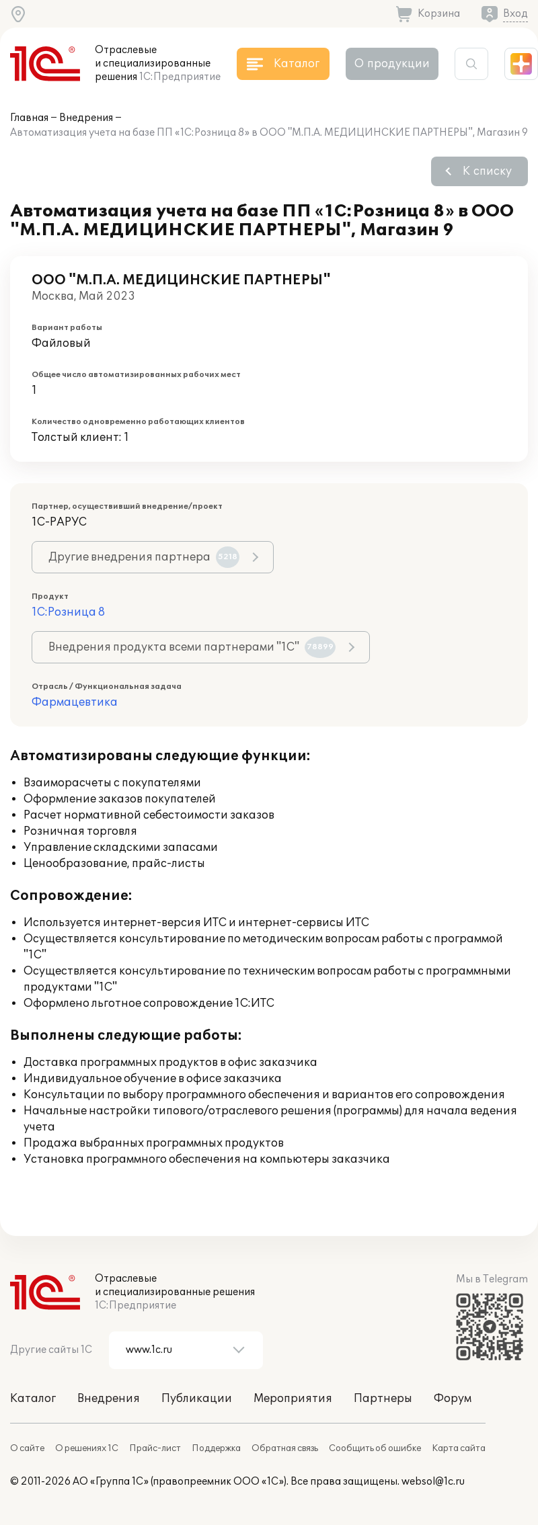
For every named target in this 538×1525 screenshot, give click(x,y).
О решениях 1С (86, 1448)
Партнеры (383, 1398)
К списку (487, 171)
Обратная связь (285, 1448)
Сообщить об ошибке (375, 1448)
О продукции (392, 64)
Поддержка (216, 1448)
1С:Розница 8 (68, 612)
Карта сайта (459, 1448)
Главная (29, 118)
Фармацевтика (75, 702)
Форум (452, 1398)
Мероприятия (293, 1398)
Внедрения (86, 118)
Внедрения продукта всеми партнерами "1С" (192, 647)
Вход (515, 13)
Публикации (196, 1398)
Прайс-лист (155, 1448)
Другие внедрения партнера (143, 557)
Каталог (33, 1398)
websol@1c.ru (433, 1481)
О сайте (27, 1448)
